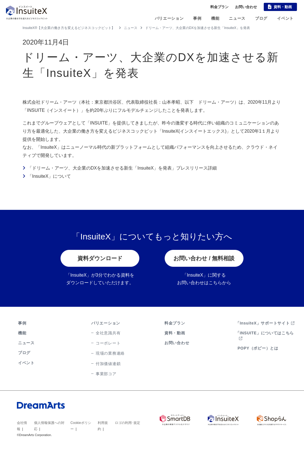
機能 (215, 18)
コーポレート (108, 343)
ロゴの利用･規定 (127, 423)
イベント (285, 18)
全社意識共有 (108, 333)
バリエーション (169, 18)
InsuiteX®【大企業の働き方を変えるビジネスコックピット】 (69, 28)
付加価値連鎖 (108, 363)
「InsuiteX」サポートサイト (265, 323)
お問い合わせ (246, 7)
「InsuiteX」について (49, 176)
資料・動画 (283, 7)
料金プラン (219, 7)
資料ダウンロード (99, 258)
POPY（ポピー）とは (258, 348)
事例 (197, 18)
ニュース (237, 18)
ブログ (261, 18)
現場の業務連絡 (110, 353)
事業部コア (106, 374)
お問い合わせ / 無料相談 (203, 258)
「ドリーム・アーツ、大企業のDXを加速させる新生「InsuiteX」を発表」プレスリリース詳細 (122, 168)
